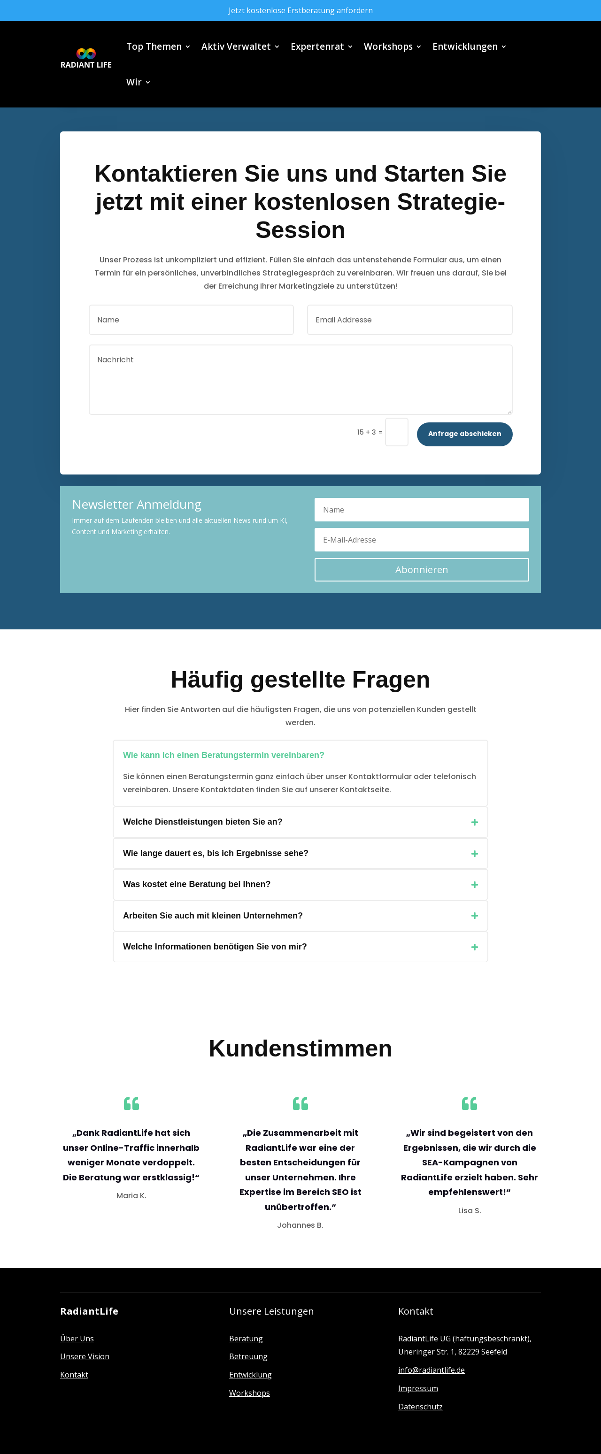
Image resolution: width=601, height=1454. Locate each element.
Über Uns (77, 1338)
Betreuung (248, 1356)
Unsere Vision (84, 1356)
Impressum (418, 1388)
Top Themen (154, 46)
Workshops (388, 46)
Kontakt (74, 1375)
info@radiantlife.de (431, 1370)
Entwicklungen (465, 46)
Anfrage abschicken (464, 433)
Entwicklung (250, 1375)
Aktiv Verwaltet (236, 46)
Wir (134, 82)
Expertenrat (317, 46)
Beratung (246, 1338)
